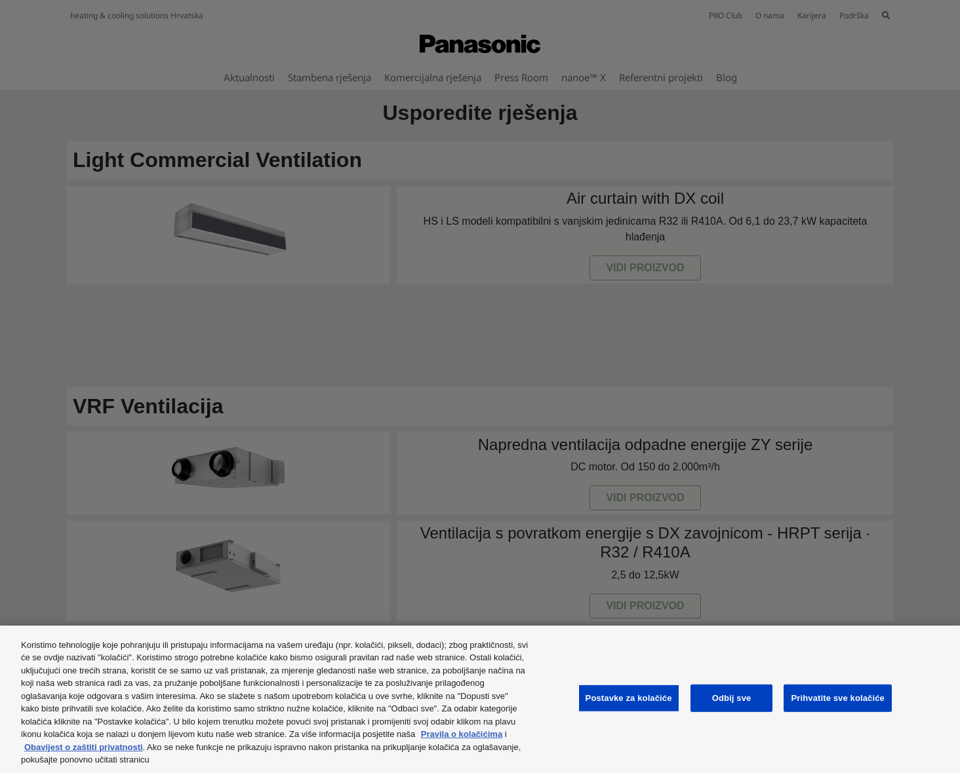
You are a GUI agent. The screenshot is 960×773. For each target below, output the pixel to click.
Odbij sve (731, 698)
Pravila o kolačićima (461, 734)
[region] (480, 699)
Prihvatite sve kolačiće (837, 698)
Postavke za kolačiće (629, 698)
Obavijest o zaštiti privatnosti (83, 747)
